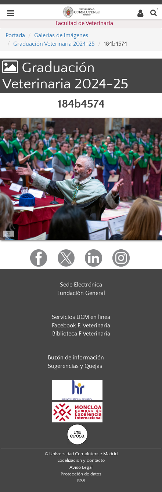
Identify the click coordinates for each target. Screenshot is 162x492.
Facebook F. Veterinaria (81, 325)
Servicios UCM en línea (81, 317)
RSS (81, 480)
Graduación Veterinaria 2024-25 (54, 44)
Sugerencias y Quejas (75, 366)
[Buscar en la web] (153, 12)
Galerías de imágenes (61, 35)
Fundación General (81, 293)
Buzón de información (76, 357)
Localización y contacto (81, 460)
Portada (15, 35)
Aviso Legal (81, 467)
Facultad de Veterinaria (84, 23)
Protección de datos (81, 474)
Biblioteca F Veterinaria (81, 333)
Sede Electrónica (81, 284)
